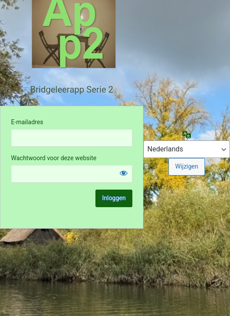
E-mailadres (27, 122)
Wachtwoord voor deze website (53, 158)
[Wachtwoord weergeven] (123, 173)
